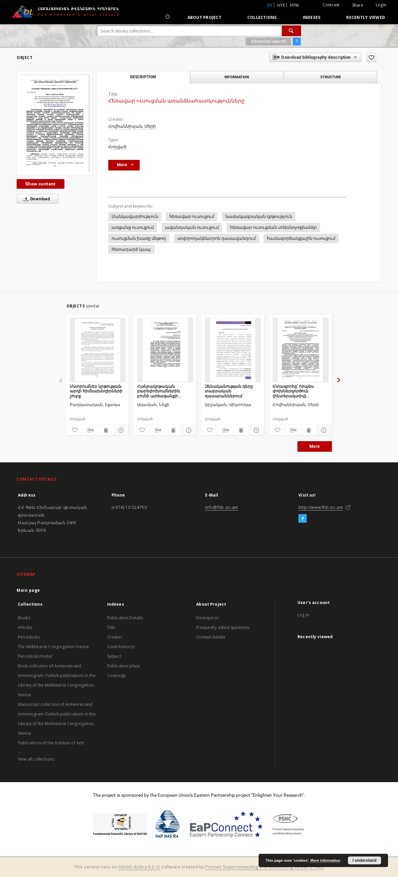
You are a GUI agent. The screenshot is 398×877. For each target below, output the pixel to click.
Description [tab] (143, 77)
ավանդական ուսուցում (192, 227)
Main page (28, 590)
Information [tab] (236, 77)
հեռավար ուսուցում (191, 216)
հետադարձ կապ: (131, 249)
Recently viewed (365, 17)
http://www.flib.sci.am (320, 507)
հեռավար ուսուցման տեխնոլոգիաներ (273, 227)
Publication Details (125, 618)
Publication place (123, 666)
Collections (262, 17)
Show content (40, 183)
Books (24, 618)
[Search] (291, 31)
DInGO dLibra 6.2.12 (139, 867)
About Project (204, 17)
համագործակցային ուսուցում (301, 238)
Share (357, 5)
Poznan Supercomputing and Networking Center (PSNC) (264, 867)
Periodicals (29, 637)
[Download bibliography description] (89, 430)
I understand (364, 860)
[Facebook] (302, 519)
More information (325, 860)
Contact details (210, 637)
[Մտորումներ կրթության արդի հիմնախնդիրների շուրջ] (97, 350)
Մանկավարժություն (135, 216)
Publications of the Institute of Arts (51, 743)
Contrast (331, 5)
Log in (303, 615)
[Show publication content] (105, 430)
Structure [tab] (330, 77)
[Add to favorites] (371, 57)
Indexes (312, 17)
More (314, 446)
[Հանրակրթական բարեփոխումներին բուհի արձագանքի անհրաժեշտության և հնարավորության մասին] (165, 350)
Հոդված (117, 147)
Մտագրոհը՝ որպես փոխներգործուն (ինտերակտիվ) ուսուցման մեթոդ (293, 390)
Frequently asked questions (222, 627)
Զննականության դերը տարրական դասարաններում (229, 390)
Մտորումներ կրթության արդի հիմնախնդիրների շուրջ (96, 390)
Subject (114, 656)
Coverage (116, 675)
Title (111, 627)
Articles (25, 627)
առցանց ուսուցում (133, 227)
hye (281, 5)
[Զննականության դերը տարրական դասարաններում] (233, 350)
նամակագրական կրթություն (258, 216)
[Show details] (120, 430)
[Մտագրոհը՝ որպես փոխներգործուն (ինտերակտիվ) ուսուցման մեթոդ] (300, 350)
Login (381, 5)
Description (207, 618)
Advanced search (268, 41)
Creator (114, 637)
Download (35, 199)
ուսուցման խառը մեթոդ (139, 238)
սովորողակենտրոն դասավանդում (216, 238)
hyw (294, 5)
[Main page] (167, 17)
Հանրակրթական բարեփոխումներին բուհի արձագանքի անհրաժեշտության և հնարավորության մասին (164, 390)
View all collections (36, 759)
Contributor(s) (120, 646)
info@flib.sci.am (222, 507)
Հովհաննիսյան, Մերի (132, 126)
